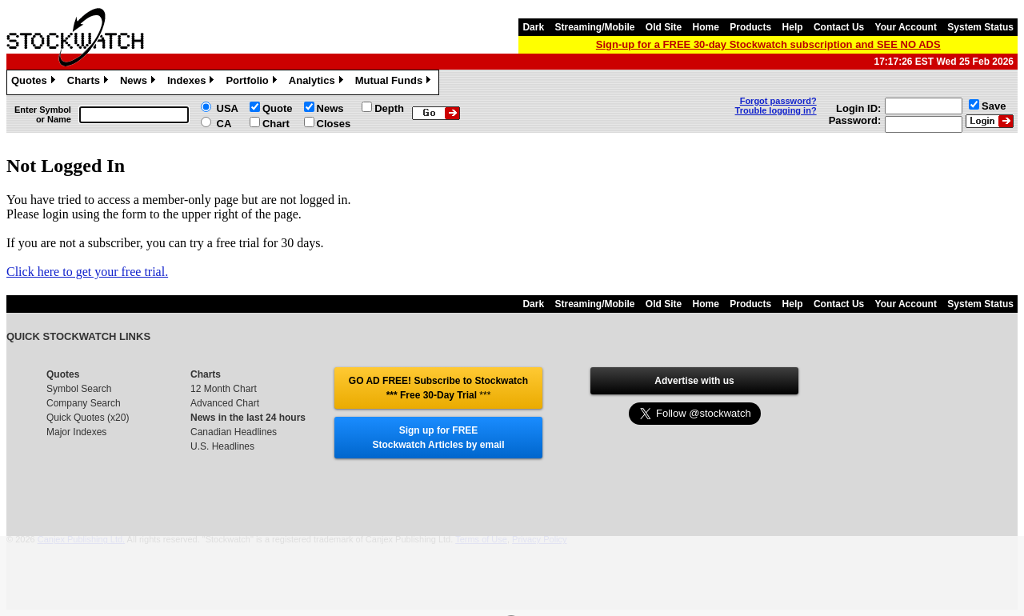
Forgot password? (778, 101)
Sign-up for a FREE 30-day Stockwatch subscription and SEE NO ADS (768, 44)
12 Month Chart (223, 388)
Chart (276, 124)
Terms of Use (481, 539)
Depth (389, 108)
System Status (980, 27)
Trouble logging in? (776, 110)
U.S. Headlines (222, 446)
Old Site (664, 27)
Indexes (192, 82)
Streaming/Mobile (594, 27)
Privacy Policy (539, 539)
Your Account (906, 27)
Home (706, 27)
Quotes (35, 82)
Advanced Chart (224, 403)
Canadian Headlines (233, 432)
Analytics (318, 82)
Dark (533, 27)
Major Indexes (76, 432)
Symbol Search (78, 388)
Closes (334, 124)
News (139, 82)
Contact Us (839, 27)
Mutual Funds (395, 82)
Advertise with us (694, 380)
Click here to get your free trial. (87, 271)
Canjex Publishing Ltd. (81, 539)
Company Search (83, 403)
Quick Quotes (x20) (87, 417)
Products (750, 27)
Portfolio (253, 82)
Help (792, 27)
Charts (89, 82)
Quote (277, 108)
